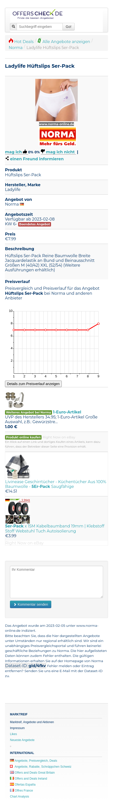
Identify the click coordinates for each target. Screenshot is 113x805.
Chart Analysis (19, 796)
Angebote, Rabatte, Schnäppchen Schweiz (40, 766)
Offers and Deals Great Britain (32, 772)
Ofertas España (23, 784)
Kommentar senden (30, 604)
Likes (13, 734)
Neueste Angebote (22, 740)
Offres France (21, 790)
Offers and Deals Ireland (28, 778)
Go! (68, 27)
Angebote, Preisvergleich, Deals (33, 760)
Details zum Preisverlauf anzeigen (33, 384)
